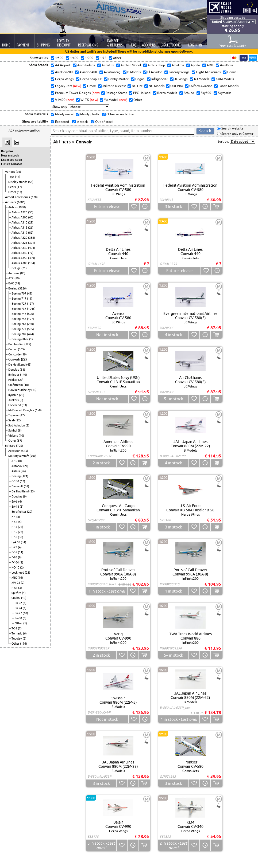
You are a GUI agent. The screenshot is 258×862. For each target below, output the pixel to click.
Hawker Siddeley (19, 389)
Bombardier (16, 344)
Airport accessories (18, 197)
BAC (11, 283)
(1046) (31, 308)
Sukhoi (13, 430)
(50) (30, 212)
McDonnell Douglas (21, 410)
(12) (22, 481)
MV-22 (16, 582)
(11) (29, 298)
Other (12, 192)
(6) (25, 633)
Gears (12, 187)
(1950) (21, 207)
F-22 (14, 547)
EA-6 (14, 501)
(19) (24, 354)
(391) (31, 242)
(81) (22, 369)
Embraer (14, 374)
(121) (24, 476)
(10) (21, 435)
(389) (31, 258)
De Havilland (17, 364)
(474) (30, 334)
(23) (32, 491)
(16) (20, 577)
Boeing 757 (19, 318)
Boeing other (20, 339)
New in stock (10, 155)
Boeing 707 (19, 293)
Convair (14, 359)
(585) (30, 329)
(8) (27, 425)
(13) (19, 192)
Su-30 (19, 618)
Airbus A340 (19, 252)
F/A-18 (16, 542)
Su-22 (19, 603)
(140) (23, 374)
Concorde (14, 354)
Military (10, 445)
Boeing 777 (19, 329)
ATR (11, 278)
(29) (30, 222)
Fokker (13, 379)
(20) (26, 466)
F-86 (14, 557)
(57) (19, 440)
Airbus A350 (19, 258)
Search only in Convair (237, 133)
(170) (34, 197)
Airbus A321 (19, 242)
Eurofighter (19, 511)
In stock (82, 121)
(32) (20, 537)
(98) (18, 171)
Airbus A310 (19, 222)
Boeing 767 (19, 324)
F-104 (15, 562)
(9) (25, 496)
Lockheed (15, 405)
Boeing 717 (19, 298)
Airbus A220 (19, 212)
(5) (21, 400)
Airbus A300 (19, 217)
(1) (31, 339)
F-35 (14, 552)
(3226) (22, 288)
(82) (30, 232)
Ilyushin (13, 395)
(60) (30, 217)
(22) (24, 359)
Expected (61, 121)
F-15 (14, 532)
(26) (30, 227)
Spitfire (16, 592)
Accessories (16, 450)
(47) (22, 415)
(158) (38, 410)
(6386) (21, 202)
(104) (31, 263)
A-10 (14, 461)
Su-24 (19, 608)
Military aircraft (19, 455)
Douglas (14, 369)
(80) (22, 273)
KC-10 (15, 567)
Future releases (11, 164)
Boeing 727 (19, 303)
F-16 (14, 537)
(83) (24, 405)
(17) (19, 187)
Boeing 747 (19, 313)
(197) (30, 318)
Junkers (14, 400)
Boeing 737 (19, 308)
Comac (13, 349)
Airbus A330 (19, 247)
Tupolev (14, 415)
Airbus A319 (19, 232)
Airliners (11, 202)
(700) (33, 455)
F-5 (13, 521)
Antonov (14, 273)
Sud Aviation (17, 425)
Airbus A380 (19, 263)
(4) (20, 501)
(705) (19, 445)
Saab (12, 420)
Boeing (13, 288)
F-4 (13, 516)
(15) (17, 176)
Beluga (16, 268)
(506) (30, 313)
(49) (29, 293)
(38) (26, 486)
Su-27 (19, 613)
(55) (30, 181)
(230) (30, 324)
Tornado (17, 633)
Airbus (12, 207)
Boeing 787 (19, 334)
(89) (17, 278)
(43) (29, 364)
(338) (31, 237)
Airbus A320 (19, 237)
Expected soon (11, 159)
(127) (30, 303)
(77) (30, 252)
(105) (21, 349)
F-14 (14, 526)
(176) (23, 643)
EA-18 (15, 506)
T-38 (14, 628)
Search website (232, 128)
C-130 (15, 481)
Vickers (13, 435)
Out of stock (103, 121)
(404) (31, 247)
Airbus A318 (19, 227)
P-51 (14, 587)
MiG (14, 577)
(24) (20, 526)
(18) (17, 283)
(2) (21, 562)
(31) (23, 542)
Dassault (17, 486)
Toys (11, 176)
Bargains (7, 151)
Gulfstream (16, 384)
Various (10, 171)
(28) (21, 395)
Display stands (18, 181)
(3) (22, 506)
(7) (20, 628)
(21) (24, 268)
